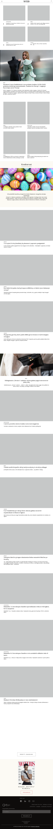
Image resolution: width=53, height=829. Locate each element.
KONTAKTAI (32, 806)
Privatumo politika (37, 804)
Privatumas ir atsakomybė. (35, 826)
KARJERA (38, 806)
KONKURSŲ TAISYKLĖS (46, 806)
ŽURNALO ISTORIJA (47, 804)
